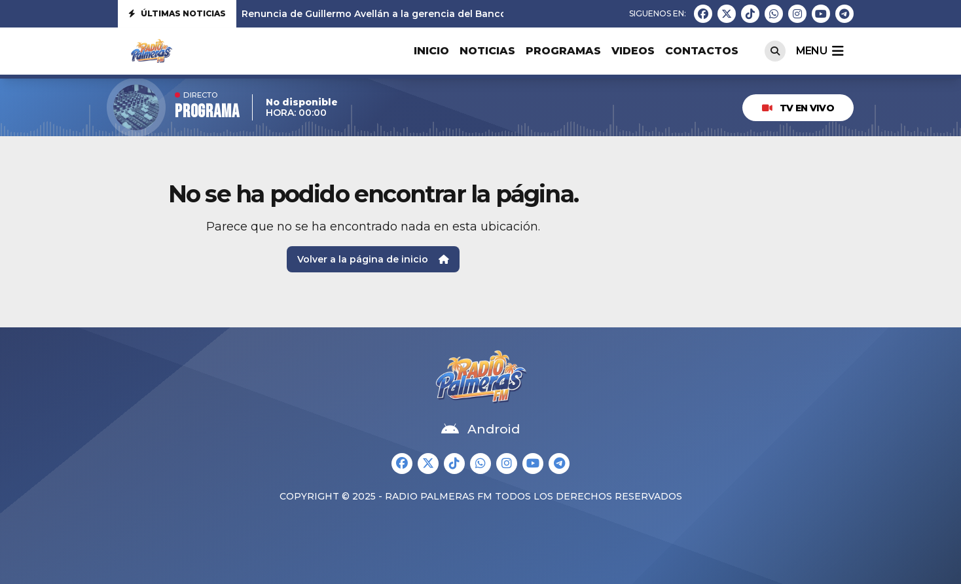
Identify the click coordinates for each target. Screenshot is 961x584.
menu (819, 51)
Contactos (701, 51)
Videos (633, 51)
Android (480, 429)
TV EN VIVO (798, 108)
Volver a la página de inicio (373, 259)
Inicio (431, 51)
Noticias (487, 51)
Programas (563, 51)
